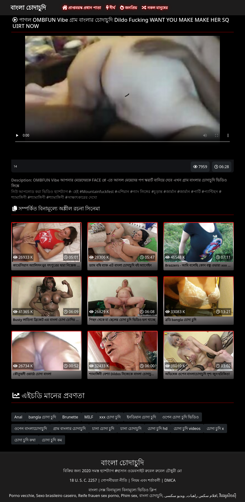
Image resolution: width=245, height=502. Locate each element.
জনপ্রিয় (128, 7)
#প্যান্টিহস (210, 191)
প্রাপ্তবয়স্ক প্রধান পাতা (81, 7)
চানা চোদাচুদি (130, 428)
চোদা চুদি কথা (25, 440)
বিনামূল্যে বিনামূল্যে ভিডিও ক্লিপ (131, 489)
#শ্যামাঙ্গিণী (36, 197)
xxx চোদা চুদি (110, 417)
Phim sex (129, 495)
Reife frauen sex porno (98, 495)
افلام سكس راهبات (202, 495)
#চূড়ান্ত (156, 191)
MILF (88, 417)
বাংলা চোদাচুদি (28, 7)
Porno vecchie (21, 495)
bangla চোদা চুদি (42, 417)
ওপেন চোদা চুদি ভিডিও (180, 417)
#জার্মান (169, 191)
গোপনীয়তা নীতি (114, 480)
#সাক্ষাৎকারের (76, 197)
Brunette (70, 417)
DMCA (170, 480)
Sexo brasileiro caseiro (56, 495)
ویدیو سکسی (174, 495)
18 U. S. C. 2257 (83, 480)
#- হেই (74, 191)
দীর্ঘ (110, 7)
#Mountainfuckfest (97, 191)
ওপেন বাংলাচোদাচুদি (30, 428)
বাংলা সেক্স (97, 489)
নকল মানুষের (154, 7)
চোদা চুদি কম (52, 440)
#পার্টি (195, 191)
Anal (18, 417)
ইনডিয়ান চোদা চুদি (141, 417)
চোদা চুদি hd (157, 428)
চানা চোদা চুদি (103, 428)
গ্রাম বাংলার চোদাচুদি (69, 428)
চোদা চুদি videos (187, 428)
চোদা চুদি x (215, 428)
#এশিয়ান (122, 191)
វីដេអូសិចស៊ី (227, 495)
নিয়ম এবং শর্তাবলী (146, 480)
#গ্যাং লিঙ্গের (140, 191)
